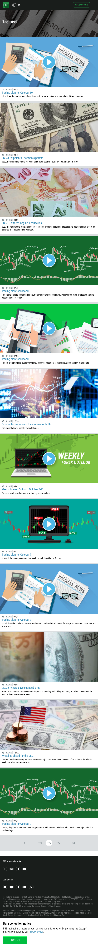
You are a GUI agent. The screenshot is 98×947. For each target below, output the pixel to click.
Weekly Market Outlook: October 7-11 (23, 489)
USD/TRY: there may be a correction (22, 223)
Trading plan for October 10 (17, 92)
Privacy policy (36, 931)
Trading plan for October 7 (16, 554)
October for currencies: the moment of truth (26, 424)
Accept (15, 940)
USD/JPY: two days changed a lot (21, 687)
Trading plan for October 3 (16, 619)
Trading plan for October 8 (16, 359)
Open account (81, 5)
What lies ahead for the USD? (18, 755)
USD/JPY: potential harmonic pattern (22, 158)
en (19, 5)
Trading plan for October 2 (16, 823)
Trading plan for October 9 (16, 291)
